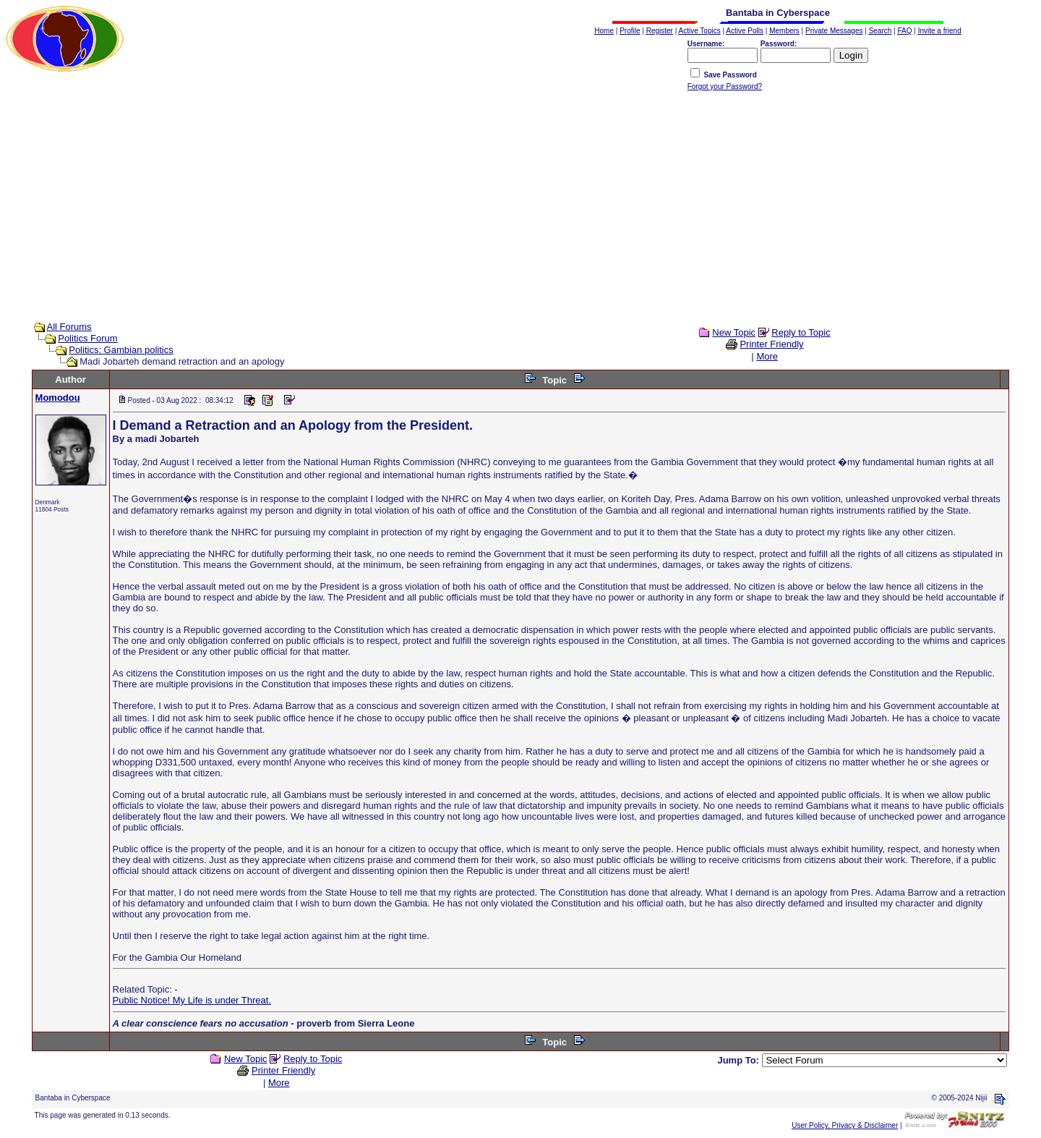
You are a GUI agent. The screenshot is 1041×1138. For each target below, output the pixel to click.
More (767, 356)
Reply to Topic (800, 332)
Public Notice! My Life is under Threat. (192, 1000)
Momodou (57, 397)
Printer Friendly (771, 344)
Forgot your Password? (724, 86)
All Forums (69, 326)
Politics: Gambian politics (121, 349)
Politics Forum (87, 338)
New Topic (733, 332)
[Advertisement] (520, 210)
